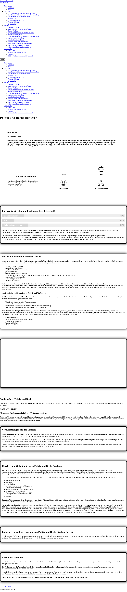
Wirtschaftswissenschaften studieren (19, 47)
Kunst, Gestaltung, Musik (16, 40)
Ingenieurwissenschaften (16, 38)
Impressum (7, 586)
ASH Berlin (11, 50)
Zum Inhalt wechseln (6, 1)
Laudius (10, 54)
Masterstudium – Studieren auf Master (20, 29)
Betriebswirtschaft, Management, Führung (21, 13)
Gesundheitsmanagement (16, 20)
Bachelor (11, 8)
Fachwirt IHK (12, 18)
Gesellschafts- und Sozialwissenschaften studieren (24, 36)
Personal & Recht (13, 22)
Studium (6, 25)
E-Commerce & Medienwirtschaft (19, 17)
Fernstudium (8, 6)
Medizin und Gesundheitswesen (18, 42)
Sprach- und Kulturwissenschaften (19, 45)
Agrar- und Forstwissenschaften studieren (21, 33)
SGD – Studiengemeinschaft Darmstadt (20, 56)
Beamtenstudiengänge (15, 34)
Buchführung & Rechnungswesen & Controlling (23, 15)
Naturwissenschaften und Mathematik (20, 43)
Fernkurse (7, 11)
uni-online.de (4, 2)
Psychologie (12, 24)
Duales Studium (13, 31)
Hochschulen (8, 49)
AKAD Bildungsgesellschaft (17, 52)
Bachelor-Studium (14, 27)
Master (10, 9)
